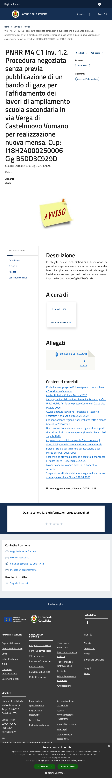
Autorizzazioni (64, 685)
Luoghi (87, 668)
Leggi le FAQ (35, 720)
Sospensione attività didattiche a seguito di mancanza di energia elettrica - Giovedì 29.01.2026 (75, 475)
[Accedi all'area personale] (100, 4)
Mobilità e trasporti (38, 677)
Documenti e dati (10, 679)
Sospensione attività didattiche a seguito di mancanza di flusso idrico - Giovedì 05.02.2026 (75, 459)
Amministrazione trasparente (65, 703)
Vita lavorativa (36, 656)
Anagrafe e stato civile (40, 645)
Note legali (62, 729)
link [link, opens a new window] (84, 760)
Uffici (4, 653)
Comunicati (89, 648)
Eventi (87, 673)
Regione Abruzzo (12, 4)
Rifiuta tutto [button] (68, 766)
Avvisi (27, 26)
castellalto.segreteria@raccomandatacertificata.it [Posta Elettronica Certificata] (27, 742)
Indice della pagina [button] (17, 250)
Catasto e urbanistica (39, 672)
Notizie (87, 643)
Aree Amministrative (12, 648)
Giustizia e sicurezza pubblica (67, 654)
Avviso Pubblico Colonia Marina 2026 (66, 395)
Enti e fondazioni (10, 659)
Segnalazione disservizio (35, 712)
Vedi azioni (97, 53)
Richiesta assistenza (39, 725)
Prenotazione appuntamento (36, 703)
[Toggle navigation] (6, 14)
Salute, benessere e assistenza (66, 678)
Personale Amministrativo (9, 671)
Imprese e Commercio (39, 661)
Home (6, 26)
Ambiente (61, 671)
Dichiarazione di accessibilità (64, 736)
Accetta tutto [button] (44, 766)
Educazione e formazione (63, 645)
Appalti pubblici (36, 666)
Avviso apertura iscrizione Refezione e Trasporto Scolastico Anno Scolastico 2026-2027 (72, 414)
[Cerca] (106, 14)
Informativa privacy (66, 724)
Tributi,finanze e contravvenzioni (65, 664)
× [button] (109, 746)
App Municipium (56, 604)
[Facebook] (89, 14)
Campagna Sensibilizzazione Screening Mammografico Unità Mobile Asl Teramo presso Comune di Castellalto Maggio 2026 (76, 403)
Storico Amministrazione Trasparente (65, 714)
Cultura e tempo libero (40, 650)
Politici (5, 664)
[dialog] (56, 760)
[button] (56, 773)
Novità (17, 26)
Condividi (82, 53)
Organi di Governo (11, 643)
